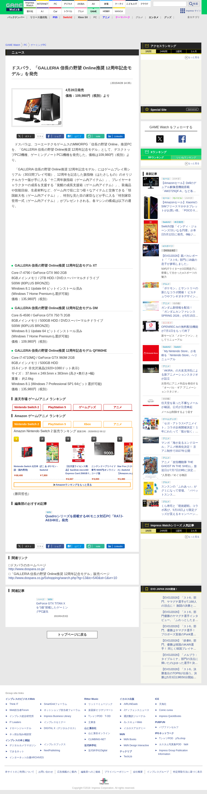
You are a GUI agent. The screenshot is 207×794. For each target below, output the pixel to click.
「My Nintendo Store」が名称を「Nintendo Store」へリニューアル (179, 355)
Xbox (87, 424)
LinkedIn (118, 136)
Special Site (159, 109)
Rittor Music (91, 699)
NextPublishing (52, 750)
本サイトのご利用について (19, 771)
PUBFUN (160, 722)
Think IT (14, 704)
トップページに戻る (72, 634)
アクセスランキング (163, 46)
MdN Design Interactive (136, 745)
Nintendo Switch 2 (26, 407)
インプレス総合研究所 (22, 716)
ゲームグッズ (87, 407)
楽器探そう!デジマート (100, 710)
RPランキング (156, 157)
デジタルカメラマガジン (23, 745)
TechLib (128, 756)
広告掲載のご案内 (67, 771)
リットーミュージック (100, 704)
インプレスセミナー (55, 722)
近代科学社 (90, 745)
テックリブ (126, 751)
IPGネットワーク (164, 733)
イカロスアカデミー (135, 728)
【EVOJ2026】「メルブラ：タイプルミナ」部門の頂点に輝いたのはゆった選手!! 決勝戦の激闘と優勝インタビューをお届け (179, 663)
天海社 (162, 704)
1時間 (148, 51)
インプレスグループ (158, 771)
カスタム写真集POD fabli (173, 744)
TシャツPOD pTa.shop (172, 738)
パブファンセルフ (168, 727)
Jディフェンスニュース (136, 710)
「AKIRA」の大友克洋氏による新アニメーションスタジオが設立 (179, 374)
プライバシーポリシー (117, 771)
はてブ (78, 136)
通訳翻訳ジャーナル (135, 716)
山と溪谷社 (90, 728)
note (98, 136)
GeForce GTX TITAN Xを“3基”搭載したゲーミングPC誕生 (52, 607)
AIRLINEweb (131, 704)
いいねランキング (186, 157)
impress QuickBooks (170, 716)
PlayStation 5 (57, 407)
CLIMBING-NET (97, 739)
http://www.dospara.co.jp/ (26, 569)
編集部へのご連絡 (90, 771)
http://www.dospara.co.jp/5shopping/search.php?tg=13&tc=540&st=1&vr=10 (62, 578)
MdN (122, 734)
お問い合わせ (45, 771)
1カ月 (194, 51)
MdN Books (130, 739)
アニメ (117, 407)
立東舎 (92, 722)
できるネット (17, 751)
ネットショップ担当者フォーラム (62, 710)
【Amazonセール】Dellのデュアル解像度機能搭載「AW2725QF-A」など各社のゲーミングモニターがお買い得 (179, 191)
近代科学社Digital (97, 750)
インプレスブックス (55, 744)
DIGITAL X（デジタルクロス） (60, 728)
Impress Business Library (57, 716)
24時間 (163, 51)
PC (95, 17)
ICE (157, 699)
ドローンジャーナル (20, 728)
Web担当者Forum (19, 710)
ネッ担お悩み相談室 (20, 734)
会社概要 (138, 771)
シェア (57, 136)
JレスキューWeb (133, 722)
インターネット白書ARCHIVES (27, 757)
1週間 (179, 51)
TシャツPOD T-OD (99, 716)
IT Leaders (15, 722)
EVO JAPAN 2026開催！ (164, 589)
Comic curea (166, 710)
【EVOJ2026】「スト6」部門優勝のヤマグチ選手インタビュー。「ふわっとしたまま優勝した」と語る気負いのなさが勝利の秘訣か (179, 620)
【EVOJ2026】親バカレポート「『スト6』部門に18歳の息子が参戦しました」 (179, 259)
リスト (40, 136)
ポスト (28, 136)
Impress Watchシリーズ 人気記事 (172, 525)
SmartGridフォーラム (55, 704)
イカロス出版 (127, 699)
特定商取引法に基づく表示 (187, 771)
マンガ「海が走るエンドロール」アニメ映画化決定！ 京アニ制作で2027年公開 (179, 446)
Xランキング (159, 152)
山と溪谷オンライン (99, 733)
